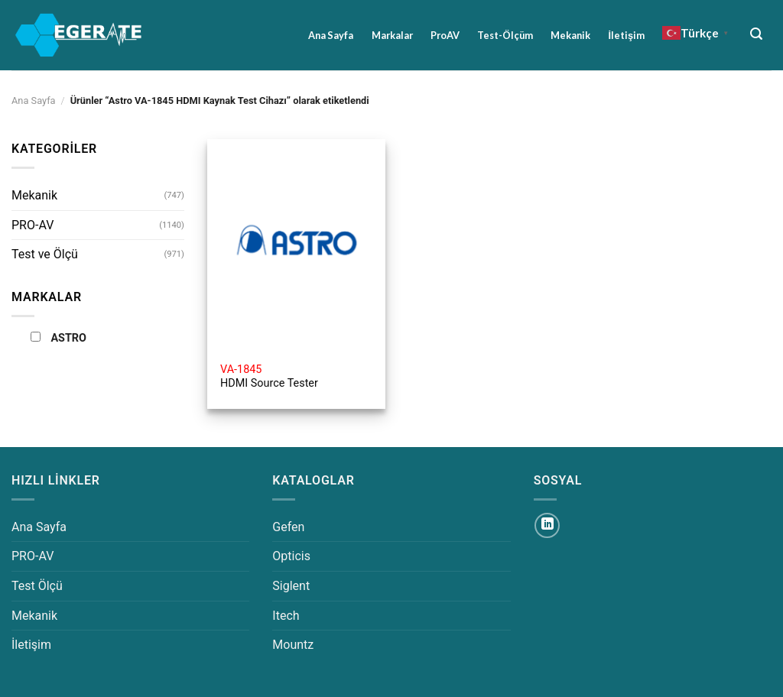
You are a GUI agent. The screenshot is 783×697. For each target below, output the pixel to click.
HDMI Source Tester (269, 377)
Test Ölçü (37, 586)
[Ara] (757, 34)
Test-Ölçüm (505, 35)
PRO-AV (32, 225)
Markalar (392, 35)
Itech (285, 615)
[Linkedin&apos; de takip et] (547, 525)
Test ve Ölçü (44, 254)
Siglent (291, 586)
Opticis (291, 556)
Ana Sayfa (330, 35)
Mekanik (570, 35)
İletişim (626, 35)
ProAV (445, 35)
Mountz (293, 644)
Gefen (288, 527)
